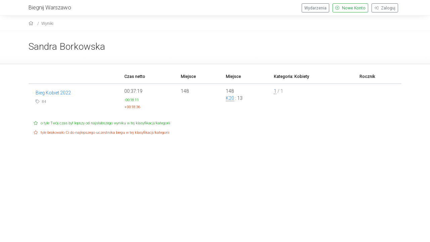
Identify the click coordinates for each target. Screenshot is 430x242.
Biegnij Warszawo (50, 7)
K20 (230, 98)
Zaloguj (384, 8)
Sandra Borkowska (67, 46)
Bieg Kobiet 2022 (53, 92)
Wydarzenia (315, 8)
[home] (32, 23)
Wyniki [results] (47, 23)
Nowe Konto (350, 8)
